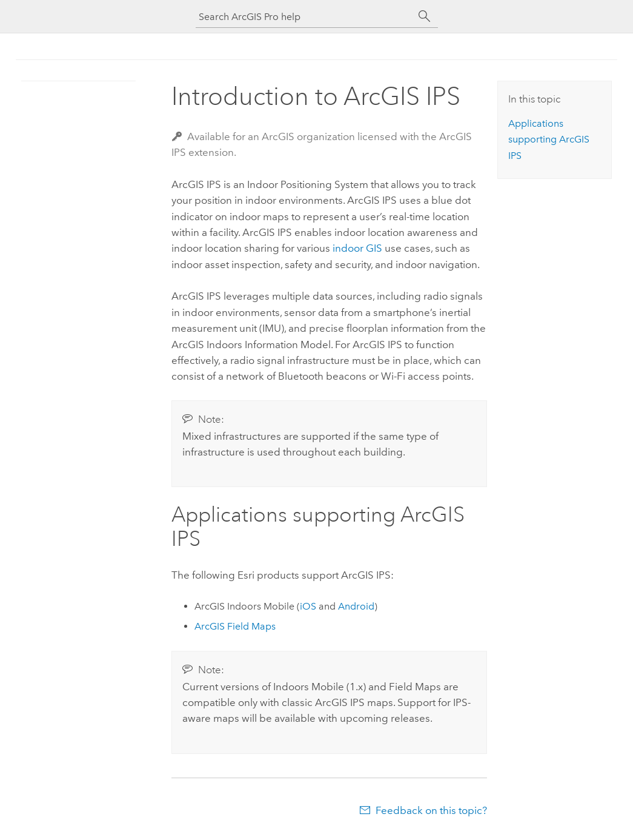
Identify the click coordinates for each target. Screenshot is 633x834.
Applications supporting (548, 139)
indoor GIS (357, 248)
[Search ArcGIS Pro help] (305, 16)
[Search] (425, 16)
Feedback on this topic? (431, 810)
